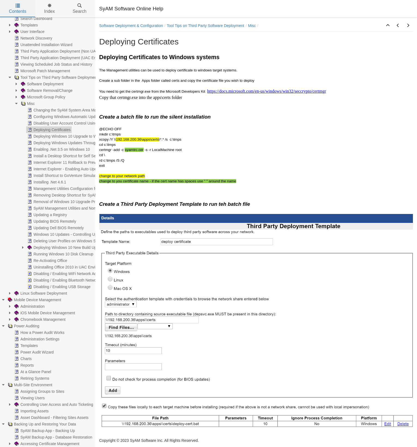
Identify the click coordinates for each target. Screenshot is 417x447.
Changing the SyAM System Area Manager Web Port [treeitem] (74, 110)
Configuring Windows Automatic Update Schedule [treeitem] (72, 116)
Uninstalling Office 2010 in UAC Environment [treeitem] (67, 267)
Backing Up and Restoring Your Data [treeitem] (41, 424)
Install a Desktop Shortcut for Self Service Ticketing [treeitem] (73, 156)
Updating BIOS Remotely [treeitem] (51, 221)
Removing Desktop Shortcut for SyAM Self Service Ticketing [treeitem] (80, 195)
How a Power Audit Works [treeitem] (39, 332)
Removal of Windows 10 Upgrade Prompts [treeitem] (66, 201)
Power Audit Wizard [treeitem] (33, 352)
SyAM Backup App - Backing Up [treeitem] (44, 430)
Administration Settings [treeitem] (36, 339)
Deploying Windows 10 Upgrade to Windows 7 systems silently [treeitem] (83, 136)
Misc (252, 25)
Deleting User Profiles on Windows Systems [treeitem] (67, 241)
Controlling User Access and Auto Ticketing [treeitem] (53, 404)
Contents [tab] (17, 9)
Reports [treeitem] (23, 365)
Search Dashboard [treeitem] (32, 18)
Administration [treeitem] (29, 306)
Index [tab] (49, 9)
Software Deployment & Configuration (131, 25)
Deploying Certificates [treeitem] (48, 129)
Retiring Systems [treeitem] (31, 378)
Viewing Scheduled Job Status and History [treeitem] (52, 64)
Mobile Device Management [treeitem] (34, 300)
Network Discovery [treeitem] (32, 38)
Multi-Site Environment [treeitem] (29, 385)
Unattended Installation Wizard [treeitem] (42, 44)
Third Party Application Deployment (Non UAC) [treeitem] (56, 51)
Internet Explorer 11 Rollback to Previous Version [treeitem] (71, 162)
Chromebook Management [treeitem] (39, 319)
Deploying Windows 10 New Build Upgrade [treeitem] (66, 247)
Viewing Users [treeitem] (29, 398)
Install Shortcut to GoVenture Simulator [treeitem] (62, 175)
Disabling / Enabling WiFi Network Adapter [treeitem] (65, 273)
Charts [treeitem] (22, 358)
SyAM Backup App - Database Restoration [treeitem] (52, 437)
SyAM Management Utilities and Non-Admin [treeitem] (67, 208)
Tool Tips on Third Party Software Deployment (205, 25)
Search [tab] (80, 9)
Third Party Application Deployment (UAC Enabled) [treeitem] (60, 58)
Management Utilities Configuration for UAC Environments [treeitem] (79, 188)
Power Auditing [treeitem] (23, 326)
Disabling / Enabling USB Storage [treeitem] (58, 286)
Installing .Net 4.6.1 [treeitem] (46, 182)
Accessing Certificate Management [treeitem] (46, 443)
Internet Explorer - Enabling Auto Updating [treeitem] (65, 169)
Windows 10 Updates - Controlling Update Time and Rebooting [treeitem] (83, 234)
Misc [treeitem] (27, 103)
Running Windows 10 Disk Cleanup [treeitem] (59, 254)
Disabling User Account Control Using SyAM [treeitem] (67, 123)
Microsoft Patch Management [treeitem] (41, 71)
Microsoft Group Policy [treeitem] (42, 97)
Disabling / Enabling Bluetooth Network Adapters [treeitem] (70, 280)
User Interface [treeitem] (28, 31)
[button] (388, 25)
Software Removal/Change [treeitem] (46, 90)
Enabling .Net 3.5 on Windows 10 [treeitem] (58, 149)
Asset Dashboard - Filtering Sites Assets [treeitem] (51, 417)
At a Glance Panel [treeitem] (32, 372)
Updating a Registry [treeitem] (46, 215)
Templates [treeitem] (25, 25)
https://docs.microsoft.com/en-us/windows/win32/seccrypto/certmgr (266, 91)
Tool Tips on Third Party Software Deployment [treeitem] (55, 77)
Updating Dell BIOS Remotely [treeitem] (55, 228)
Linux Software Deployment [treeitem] (40, 293)
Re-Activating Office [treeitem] (46, 260)
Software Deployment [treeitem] (41, 84)
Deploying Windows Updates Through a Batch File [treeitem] (72, 143)
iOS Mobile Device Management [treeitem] (44, 313)
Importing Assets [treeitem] (31, 411)
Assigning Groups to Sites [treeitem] (38, 391)
